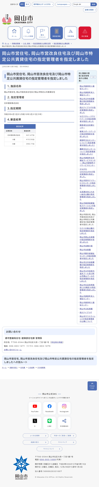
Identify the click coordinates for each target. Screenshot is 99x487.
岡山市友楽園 (85, 250)
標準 (22, 4)
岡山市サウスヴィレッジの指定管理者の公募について (87, 319)
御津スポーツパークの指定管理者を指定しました (88, 134)
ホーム (7, 43)
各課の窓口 (13, 367)
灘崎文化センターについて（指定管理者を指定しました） (88, 151)
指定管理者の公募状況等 (42, 43)
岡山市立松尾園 (86, 309)
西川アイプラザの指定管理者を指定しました (88, 110)
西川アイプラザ (86, 312)
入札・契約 (26, 43)
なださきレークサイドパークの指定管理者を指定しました (88, 119)
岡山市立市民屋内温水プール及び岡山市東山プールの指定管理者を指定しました (87, 276)
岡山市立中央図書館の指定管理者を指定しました (87, 101)
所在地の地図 (57, 342)
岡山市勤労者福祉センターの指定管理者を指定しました (88, 256)
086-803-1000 (48, 460)
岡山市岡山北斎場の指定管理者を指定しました (87, 239)
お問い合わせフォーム (13, 350)
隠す (94, 77)
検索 (93, 4)
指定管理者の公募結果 (62, 43)
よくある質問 (34, 436)
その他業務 (41, 367)
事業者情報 (16, 43)
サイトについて (48, 449)
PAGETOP (92, 387)
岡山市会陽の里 (86, 246)
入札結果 (31, 367)
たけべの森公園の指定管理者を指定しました (87, 230)
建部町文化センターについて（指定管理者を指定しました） (88, 142)
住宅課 (22, 367)
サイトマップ (62, 442)
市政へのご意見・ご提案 (62, 436)
